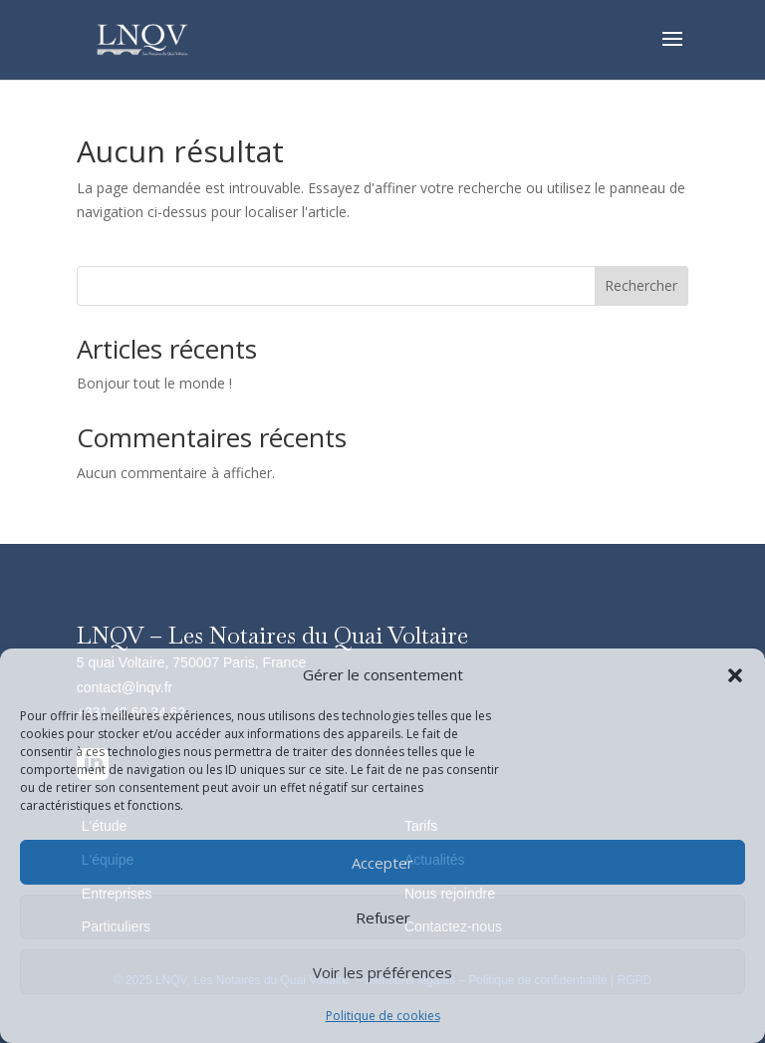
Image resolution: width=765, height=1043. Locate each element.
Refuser (383, 917)
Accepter (382, 863)
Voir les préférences (382, 972)
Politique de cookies (383, 1015)
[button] (735, 675)
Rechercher (641, 285)
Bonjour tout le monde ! (154, 383)
